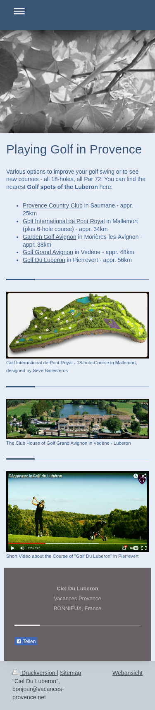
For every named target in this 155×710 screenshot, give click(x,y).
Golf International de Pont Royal (64, 221)
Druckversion (34, 673)
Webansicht (127, 673)
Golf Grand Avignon (48, 252)
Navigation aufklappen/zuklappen (77, 11)
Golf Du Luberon (44, 260)
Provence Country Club (53, 205)
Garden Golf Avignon (49, 237)
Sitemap (70, 673)
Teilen (26, 641)
